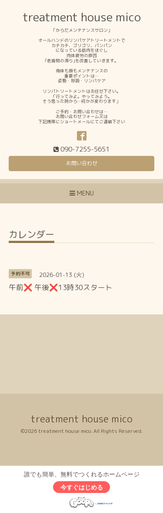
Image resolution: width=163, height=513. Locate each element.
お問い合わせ (81, 163)
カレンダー (31, 235)
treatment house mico (82, 17)
